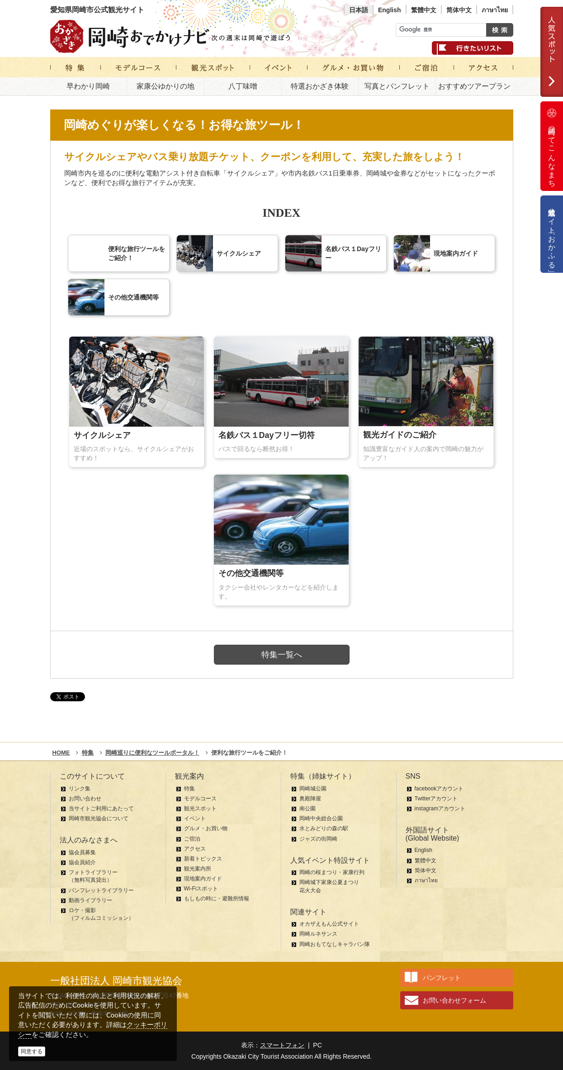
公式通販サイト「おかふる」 (552, 234)
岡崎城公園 (312, 788)
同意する (32, 1051)
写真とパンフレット (397, 86)
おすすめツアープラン (474, 86)
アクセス (195, 849)
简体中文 (459, 10)
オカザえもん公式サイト (329, 924)
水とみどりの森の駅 (323, 828)
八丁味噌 (242, 86)
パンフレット (442, 977)
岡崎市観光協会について (98, 818)
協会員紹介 (82, 862)
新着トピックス (203, 859)
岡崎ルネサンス (318, 934)
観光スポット (200, 808)
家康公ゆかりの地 (165, 86)
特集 (189, 788)
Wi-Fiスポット (201, 888)
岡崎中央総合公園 (321, 818)
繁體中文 (423, 10)
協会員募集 (82, 852)
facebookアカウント (439, 788)
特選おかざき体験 (320, 86)
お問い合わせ (85, 798)
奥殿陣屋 (310, 798)
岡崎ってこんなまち (551, 146)
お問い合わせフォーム (454, 1000)
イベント (195, 818)
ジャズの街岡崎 (318, 839)
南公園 (307, 808)
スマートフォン (282, 1045)
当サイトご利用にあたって (101, 808)
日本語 (358, 10)
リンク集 (79, 788)
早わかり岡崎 (88, 86)
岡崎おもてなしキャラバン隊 (334, 944)
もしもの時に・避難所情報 (216, 898)
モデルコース (200, 798)
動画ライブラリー (90, 900)
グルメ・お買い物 (205, 828)
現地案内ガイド (203, 878)
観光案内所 (197, 869)
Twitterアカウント (436, 798)
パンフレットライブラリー (101, 890)
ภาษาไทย (495, 10)
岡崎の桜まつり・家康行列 (331, 872)
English (389, 10)
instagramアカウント (440, 808)
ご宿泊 (192, 839)
